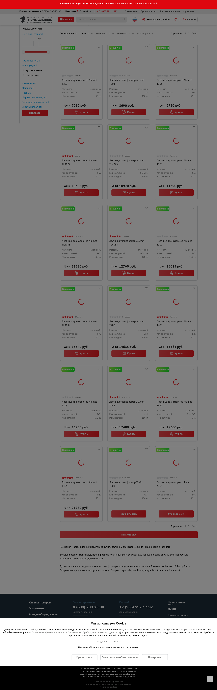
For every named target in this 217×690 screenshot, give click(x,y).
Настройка (155, 657)
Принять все (84, 657)
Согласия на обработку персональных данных (93, 632)
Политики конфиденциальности (48, 632)
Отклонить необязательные (120, 657)
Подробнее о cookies (108, 641)
